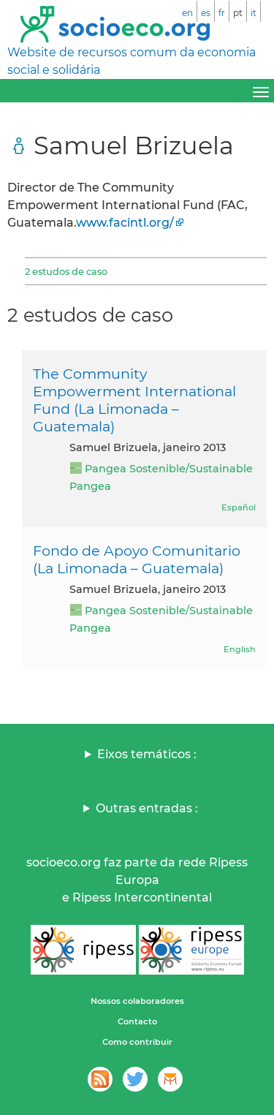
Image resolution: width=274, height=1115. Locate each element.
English (240, 649)
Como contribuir (137, 1042)
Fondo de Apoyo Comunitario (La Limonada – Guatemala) (136, 559)
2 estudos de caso (66, 271)
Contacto (137, 1021)
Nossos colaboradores (137, 1001)
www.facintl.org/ (125, 223)
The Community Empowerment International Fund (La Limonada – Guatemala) (134, 400)
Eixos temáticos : (147, 754)
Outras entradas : (147, 808)
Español (238, 507)
